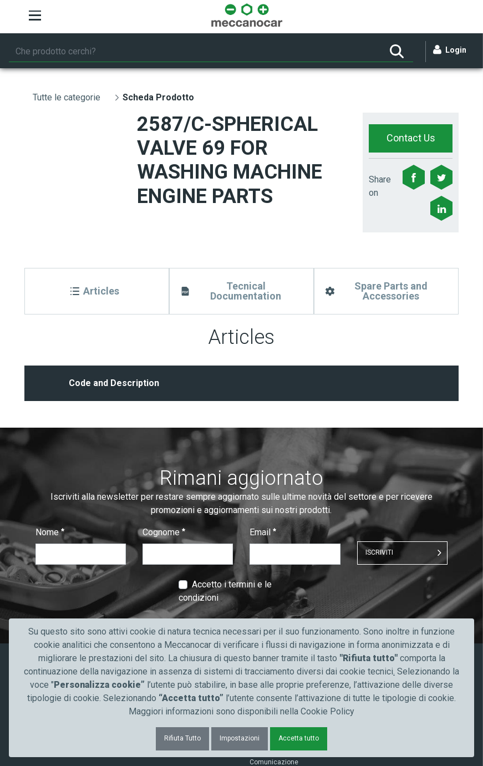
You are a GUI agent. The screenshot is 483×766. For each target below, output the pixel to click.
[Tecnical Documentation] (241, 291)
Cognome (164, 446)
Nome (49, 446)
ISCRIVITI (379, 466)
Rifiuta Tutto (182, 738)
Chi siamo (265, 603)
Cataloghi (57, 603)
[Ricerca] (194, 51)
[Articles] (96, 291)
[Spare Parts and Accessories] (386, 291)
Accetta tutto (298, 738)
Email (263, 446)
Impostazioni (240, 738)
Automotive (164, 603)
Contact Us (411, 138)
